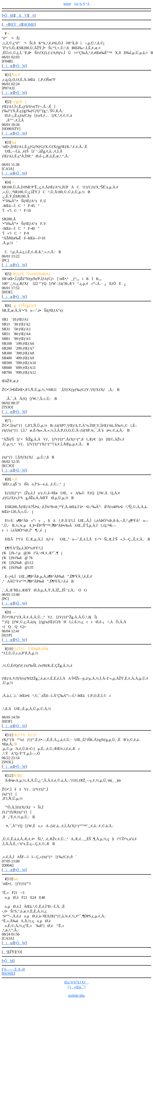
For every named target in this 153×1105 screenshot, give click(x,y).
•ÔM (8, 15)
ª (5, 952)
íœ (8, 66)
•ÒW (20, 66)
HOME (28, 24)
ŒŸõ (15, 24)
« (5, 24)
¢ (31, 15)
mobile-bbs (76, 996)
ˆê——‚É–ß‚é (13, 969)
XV (21, 15)
